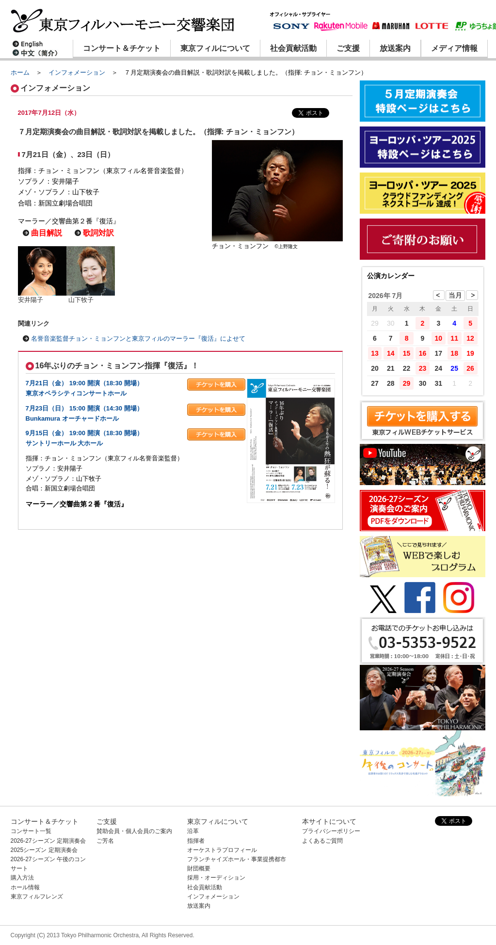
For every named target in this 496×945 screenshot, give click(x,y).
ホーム (20, 72)
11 (454, 338)
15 (407, 353)
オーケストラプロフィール (222, 850)
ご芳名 (105, 840)
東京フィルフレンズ (37, 896)
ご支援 (348, 48)
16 (423, 353)
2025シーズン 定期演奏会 (44, 850)
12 (470, 338)
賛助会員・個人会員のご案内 (134, 831)
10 (439, 338)
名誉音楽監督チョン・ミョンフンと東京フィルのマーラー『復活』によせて (138, 338)
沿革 (193, 831)
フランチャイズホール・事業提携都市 (236, 859)
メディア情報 (454, 48)
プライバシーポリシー (331, 831)
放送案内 (395, 48)
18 (454, 353)
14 (391, 353)
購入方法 (22, 877)
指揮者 (196, 840)
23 (423, 368)
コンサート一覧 (31, 831)
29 (407, 383)
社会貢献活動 (293, 48)
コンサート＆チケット (121, 48)
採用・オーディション (216, 877)
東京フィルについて (215, 48)
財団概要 (198, 868)
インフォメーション (76, 72)
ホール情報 (25, 887)
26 (470, 368)
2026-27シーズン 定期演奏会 (48, 840)
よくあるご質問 (322, 840)
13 (375, 353)
